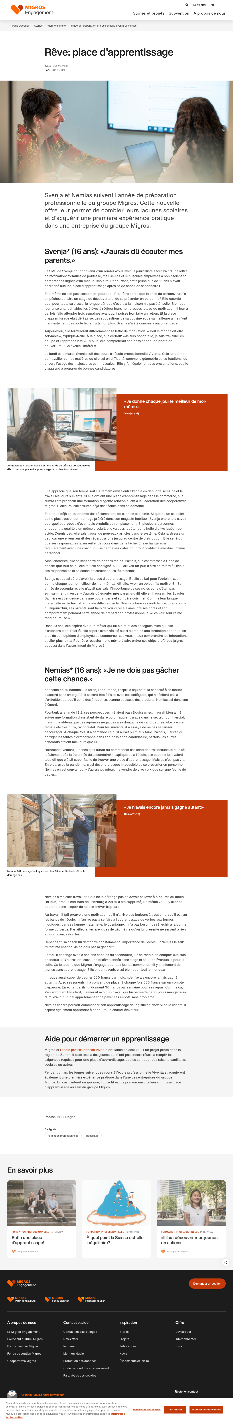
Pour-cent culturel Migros (25, 1339)
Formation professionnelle (63, 1136)
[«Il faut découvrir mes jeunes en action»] (191, 1219)
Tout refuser (175, 1409)
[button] (187, 5)
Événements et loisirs (134, 1361)
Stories (124, 1331)
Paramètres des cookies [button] (79, 1375)
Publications (128, 1346)
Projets (124, 1339)
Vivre (178, 1346)
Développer (183, 1331)
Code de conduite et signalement (86, 1368)
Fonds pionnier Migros (22, 1346)
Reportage (92, 1136)
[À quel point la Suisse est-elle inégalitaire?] (116, 1219)
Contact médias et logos (80, 1331)
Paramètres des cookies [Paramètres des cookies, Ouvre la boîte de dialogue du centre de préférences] (147, 1409)
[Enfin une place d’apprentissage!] (41, 1219)
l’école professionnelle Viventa (83, 1049)
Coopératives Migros (21, 1361)
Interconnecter (185, 1339)
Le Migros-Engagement (23, 1331)
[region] (116, 1409)
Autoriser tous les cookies (206, 1409)
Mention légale (73, 1353)
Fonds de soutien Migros (24, 1353)
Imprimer (69, 1346)
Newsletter (199, 5)
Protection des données (79, 1361)
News (123, 1353)
